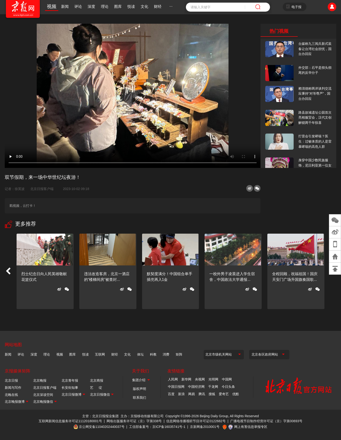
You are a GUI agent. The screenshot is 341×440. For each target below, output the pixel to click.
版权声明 (139, 389)
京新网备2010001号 (205, 427)
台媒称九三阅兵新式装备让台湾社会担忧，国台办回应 (315, 49)
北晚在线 (11, 395)
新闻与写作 (13, 387)
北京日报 (11, 380)
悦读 (131, 7)
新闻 (65, 7)
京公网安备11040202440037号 (102, 427)
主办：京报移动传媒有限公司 (142, 416)
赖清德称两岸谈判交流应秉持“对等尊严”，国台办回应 (315, 94)
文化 (144, 7)
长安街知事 (70, 387)
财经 (158, 7)
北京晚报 (39, 380)
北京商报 (96, 380)
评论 (78, 7)
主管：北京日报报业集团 (100, 416)
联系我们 (139, 397)
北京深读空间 (43, 395)
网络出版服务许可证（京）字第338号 (134, 421)
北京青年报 (70, 380)
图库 (118, 7)
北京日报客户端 (42, 189)
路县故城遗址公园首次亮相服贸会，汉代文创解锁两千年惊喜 (315, 118)
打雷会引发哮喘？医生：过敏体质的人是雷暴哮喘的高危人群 (315, 141)
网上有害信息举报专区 (250, 427)
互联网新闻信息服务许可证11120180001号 (70, 421)
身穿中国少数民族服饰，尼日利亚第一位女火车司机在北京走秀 (315, 165)
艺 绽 (96, 387)
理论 (104, 7)
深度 (91, 7)
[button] (8, 271)
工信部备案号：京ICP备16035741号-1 (157, 427)
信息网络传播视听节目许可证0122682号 (196, 421)
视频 (51, 6)
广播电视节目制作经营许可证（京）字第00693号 (266, 421)
